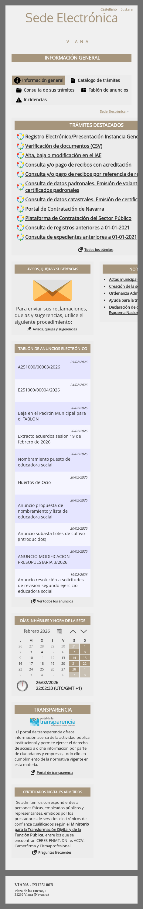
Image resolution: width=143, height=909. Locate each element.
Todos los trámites (98, 249)
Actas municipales (125, 279)
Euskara (127, 9)
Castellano (108, 9)
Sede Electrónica (112, 111)
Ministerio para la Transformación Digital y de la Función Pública (52, 829)
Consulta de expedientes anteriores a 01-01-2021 (81, 237)
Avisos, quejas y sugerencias (55, 329)
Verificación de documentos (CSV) (63, 146)
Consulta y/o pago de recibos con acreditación (78, 164)
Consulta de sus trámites (49, 90)
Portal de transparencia (55, 772)
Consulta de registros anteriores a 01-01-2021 (77, 227)
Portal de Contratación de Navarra (64, 209)
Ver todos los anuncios (55, 601)
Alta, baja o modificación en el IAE (63, 155)
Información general (42, 80)
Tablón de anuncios (108, 90)
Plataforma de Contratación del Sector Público (78, 218)
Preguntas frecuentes (54, 852)
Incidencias (35, 99)
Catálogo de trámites (99, 80)
